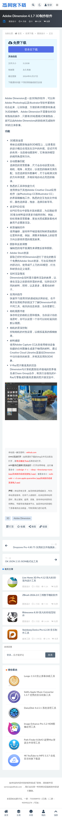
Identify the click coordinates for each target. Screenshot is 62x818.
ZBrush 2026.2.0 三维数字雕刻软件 (40, 595)
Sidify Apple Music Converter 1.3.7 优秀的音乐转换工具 (39, 693)
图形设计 (12, 21)
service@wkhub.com (13, 787)
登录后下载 (31, 49)
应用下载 (29, 33)
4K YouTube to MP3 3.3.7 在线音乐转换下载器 (39, 757)
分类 (18, 813)
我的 (43, 813)
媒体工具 (26, 638)
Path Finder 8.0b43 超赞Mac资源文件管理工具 (39, 741)
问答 (31, 813)
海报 (32, 526)
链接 (43, 526)
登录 (48, 4)
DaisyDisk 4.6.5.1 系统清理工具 (40, 707)
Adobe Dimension (22, 518)
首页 (20, 33)
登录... (10, 655)
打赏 (10, 526)
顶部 (56, 813)
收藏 (21, 526)
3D (7, 518)
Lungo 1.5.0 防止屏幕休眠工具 (39, 676)
